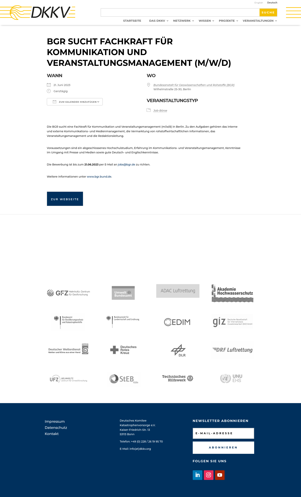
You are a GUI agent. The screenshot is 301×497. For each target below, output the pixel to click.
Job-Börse (160, 110)
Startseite (132, 20)
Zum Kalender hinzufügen (75, 101)
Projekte (227, 20)
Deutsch (272, 2)
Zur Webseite (65, 199)
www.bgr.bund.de (99, 176)
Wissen (205, 20)
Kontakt (52, 433)
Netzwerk (182, 20)
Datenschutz (56, 427)
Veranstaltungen (258, 20)
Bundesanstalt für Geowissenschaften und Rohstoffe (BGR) (193, 85)
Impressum (55, 421)
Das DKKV (157, 20)
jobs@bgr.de (126, 164)
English (259, 2)
